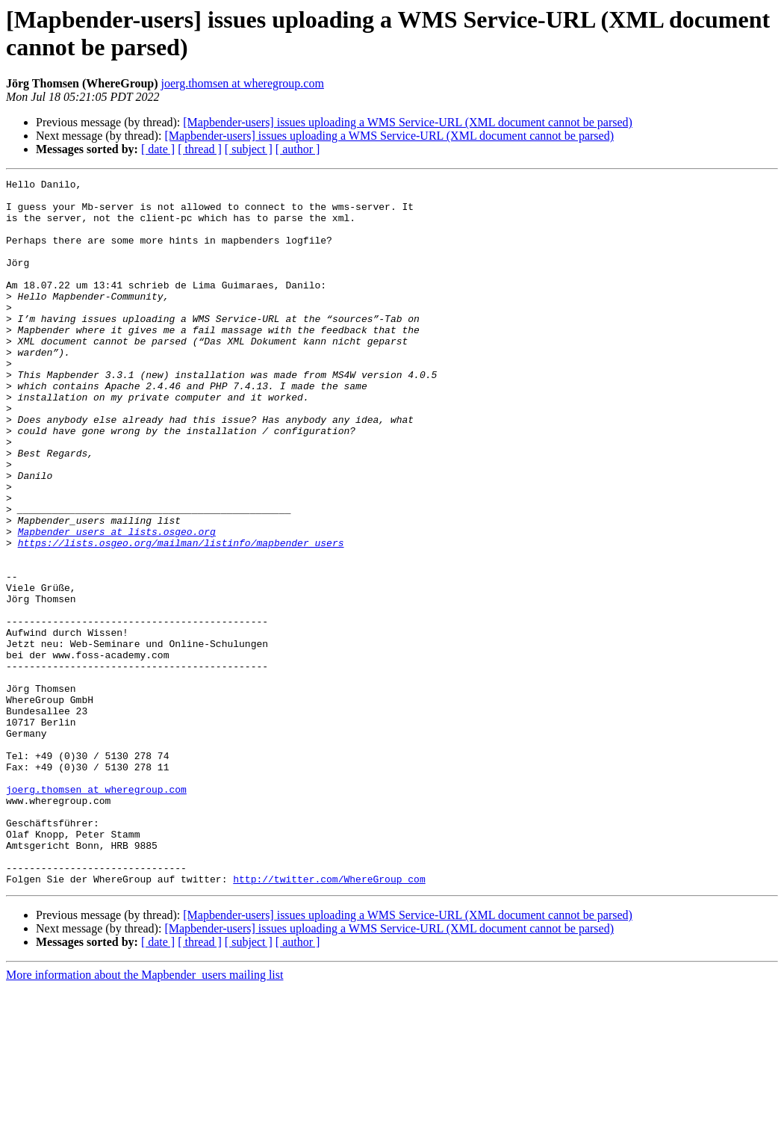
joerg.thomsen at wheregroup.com (242, 83)
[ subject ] (249, 149)
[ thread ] (200, 149)
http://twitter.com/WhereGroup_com (329, 1020)
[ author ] (298, 149)
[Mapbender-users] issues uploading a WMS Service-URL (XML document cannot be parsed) (407, 122)
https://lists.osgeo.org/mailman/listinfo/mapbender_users (181, 616)
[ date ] (158, 149)
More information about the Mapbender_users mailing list (144, 1116)
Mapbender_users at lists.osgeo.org (117, 603)
